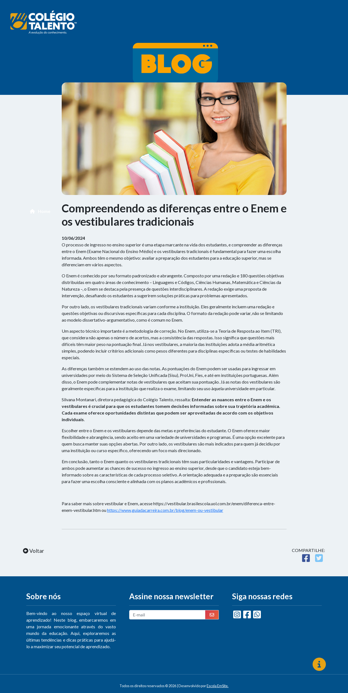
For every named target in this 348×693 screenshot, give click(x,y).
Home (40, 211)
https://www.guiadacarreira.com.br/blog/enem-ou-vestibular (165, 510)
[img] (319, 664)
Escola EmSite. (217, 686)
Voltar (33, 551)
